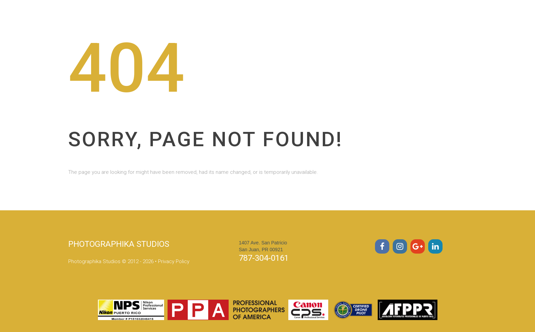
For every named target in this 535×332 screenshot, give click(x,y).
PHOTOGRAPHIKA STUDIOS (118, 244)
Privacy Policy (173, 261)
